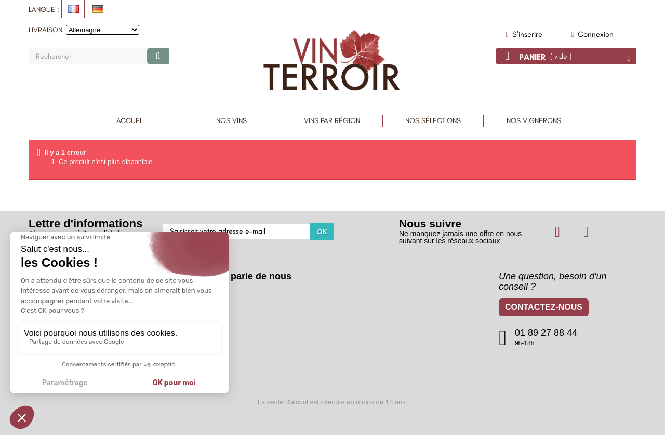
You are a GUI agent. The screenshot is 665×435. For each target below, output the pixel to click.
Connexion (595, 34)
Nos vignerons (534, 120)
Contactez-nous (543, 308)
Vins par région (332, 120)
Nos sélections (433, 120)
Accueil (130, 120)
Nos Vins (231, 120)
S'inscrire (526, 34)
